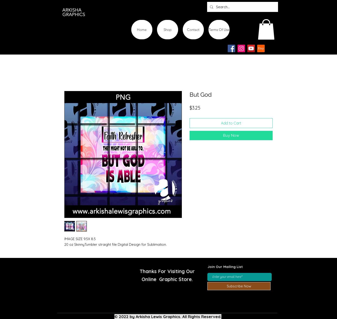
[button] (266, 29)
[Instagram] (241, 48)
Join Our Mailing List (225, 266)
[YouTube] (251, 48)
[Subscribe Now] (239, 286)
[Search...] (242, 7)
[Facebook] (231, 48)
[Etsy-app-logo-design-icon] (261, 48)
